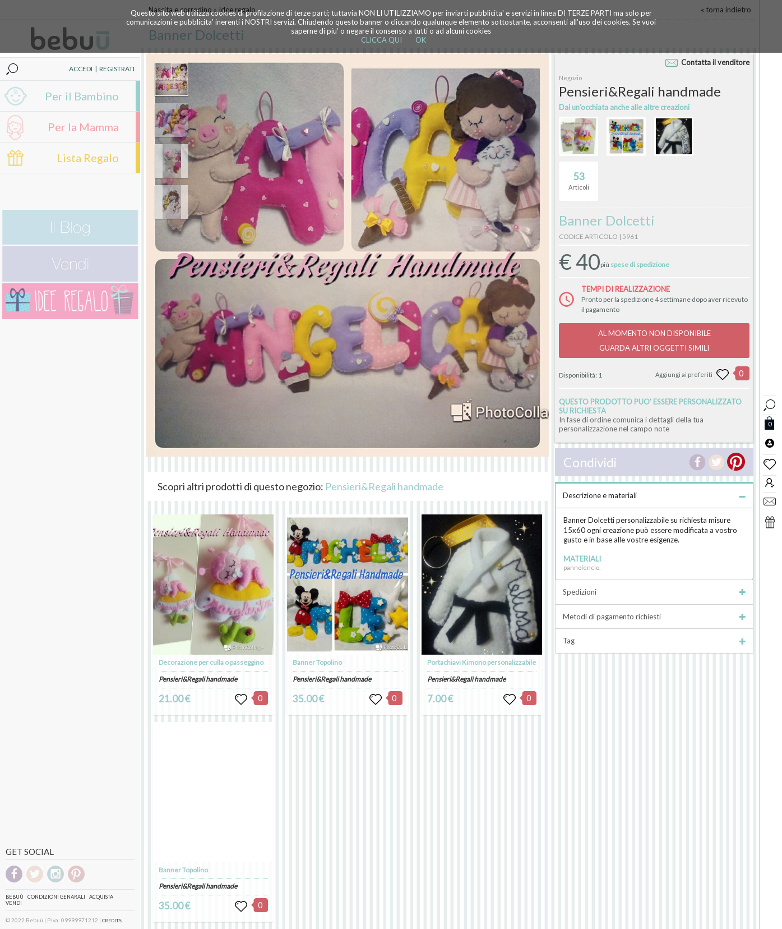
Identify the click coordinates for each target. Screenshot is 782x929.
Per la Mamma (83, 127)
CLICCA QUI (381, 39)
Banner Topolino (183, 870)
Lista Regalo (88, 157)
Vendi (14, 903)
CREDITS (112, 920)
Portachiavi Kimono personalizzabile (481, 662)
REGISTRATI (117, 69)
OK (420, 39)
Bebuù (15, 897)
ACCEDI (80, 69)
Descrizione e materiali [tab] (654, 495)
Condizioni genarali (56, 897)
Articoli (578, 176)
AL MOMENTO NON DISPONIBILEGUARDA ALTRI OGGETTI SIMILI (654, 340)
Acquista (101, 897)
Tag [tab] (654, 640)
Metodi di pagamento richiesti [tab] (654, 616)
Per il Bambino (82, 96)
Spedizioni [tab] (654, 591)
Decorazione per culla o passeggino (211, 662)
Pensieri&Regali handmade (384, 486)
